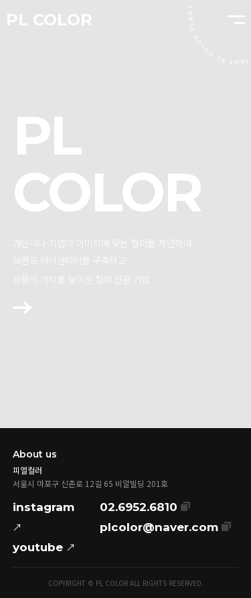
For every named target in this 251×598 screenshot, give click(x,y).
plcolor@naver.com (165, 525)
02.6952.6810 (145, 505)
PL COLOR (49, 19)
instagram (43, 518)
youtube (44, 547)
